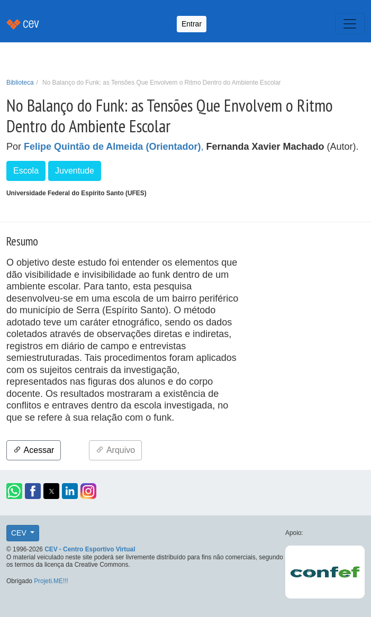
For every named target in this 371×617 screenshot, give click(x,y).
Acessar (33, 450)
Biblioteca (20, 82)
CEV (20, 533)
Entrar (192, 24)
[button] (14, 491)
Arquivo (115, 450)
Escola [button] (26, 170)
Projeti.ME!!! (51, 581)
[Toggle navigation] (350, 23)
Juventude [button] (74, 170)
